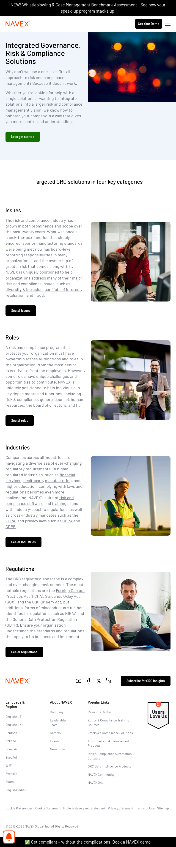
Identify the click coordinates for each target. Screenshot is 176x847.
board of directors (49, 405)
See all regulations (24, 652)
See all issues (20, 310)
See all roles (19, 420)
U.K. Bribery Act (46, 601)
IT (77, 405)
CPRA (67, 520)
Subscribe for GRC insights (145, 681)
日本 (9, 765)
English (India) (15, 790)
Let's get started (22, 137)
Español (11, 757)
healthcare (33, 480)
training (59, 503)
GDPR (11, 526)
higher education (21, 486)
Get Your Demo (148, 24)
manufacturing (58, 480)
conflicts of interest (63, 289)
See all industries (23, 542)
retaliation (15, 295)
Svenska (11, 774)
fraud (39, 295)
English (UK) (14, 724)
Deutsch (11, 733)
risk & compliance (22, 399)
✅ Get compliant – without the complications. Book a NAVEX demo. (88, 841)
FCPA (10, 520)
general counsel (54, 399)
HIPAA (71, 613)
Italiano (11, 741)
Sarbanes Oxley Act (62, 596)
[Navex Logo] (18, 24)
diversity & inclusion (24, 289)
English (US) (14, 716)
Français (12, 749)
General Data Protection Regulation (45, 619)
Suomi (10, 782)
